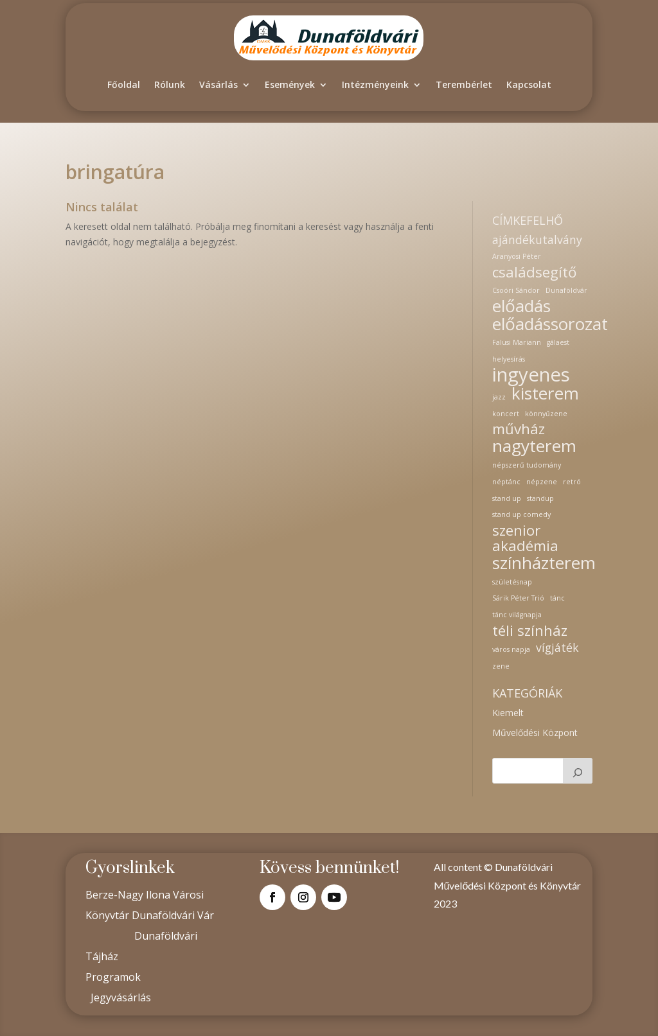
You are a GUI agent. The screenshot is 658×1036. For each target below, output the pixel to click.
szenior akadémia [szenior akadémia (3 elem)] (525, 538)
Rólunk (169, 84)
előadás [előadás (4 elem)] (521, 306)
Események (290, 84)
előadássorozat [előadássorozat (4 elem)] (550, 324)
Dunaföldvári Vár (173, 915)
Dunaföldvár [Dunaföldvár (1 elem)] (566, 290)
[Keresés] (577, 771)
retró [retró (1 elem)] (572, 481)
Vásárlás (218, 84)
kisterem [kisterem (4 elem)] (545, 393)
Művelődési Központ (535, 732)
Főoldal (123, 84)
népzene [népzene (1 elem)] (541, 481)
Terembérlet (464, 84)
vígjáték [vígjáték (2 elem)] (557, 647)
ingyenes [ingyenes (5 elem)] (531, 375)
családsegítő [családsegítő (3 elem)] (534, 272)
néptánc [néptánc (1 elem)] (506, 481)
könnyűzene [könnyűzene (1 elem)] (546, 413)
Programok (113, 977)
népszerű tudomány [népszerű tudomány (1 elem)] (526, 465)
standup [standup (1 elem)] (540, 498)
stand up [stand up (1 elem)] (506, 498)
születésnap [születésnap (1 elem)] (512, 581)
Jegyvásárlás (121, 997)
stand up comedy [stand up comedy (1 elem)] (521, 514)
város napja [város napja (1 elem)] (511, 649)
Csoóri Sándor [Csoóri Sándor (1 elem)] (516, 290)
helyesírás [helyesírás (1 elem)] (508, 359)
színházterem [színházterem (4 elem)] (544, 563)
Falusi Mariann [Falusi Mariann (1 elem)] (516, 342)
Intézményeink (375, 84)
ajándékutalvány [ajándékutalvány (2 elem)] (537, 240)
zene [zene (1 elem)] (501, 666)
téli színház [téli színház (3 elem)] (529, 630)
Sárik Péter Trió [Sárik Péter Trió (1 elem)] (518, 597)
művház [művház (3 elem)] (518, 429)
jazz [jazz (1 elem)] (499, 396)
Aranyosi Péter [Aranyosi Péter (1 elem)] (516, 256)
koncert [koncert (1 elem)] (505, 413)
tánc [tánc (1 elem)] (557, 597)
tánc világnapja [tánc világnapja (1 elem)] (517, 614)
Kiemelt (508, 713)
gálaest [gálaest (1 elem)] (558, 342)
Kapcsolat (528, 84)
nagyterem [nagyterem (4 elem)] (534, 446)
